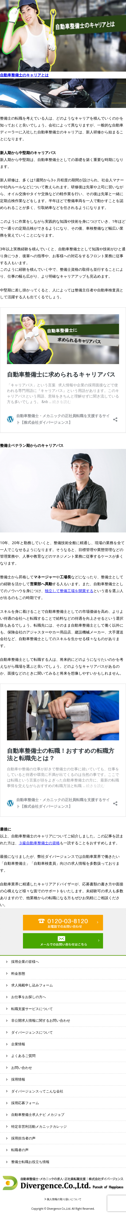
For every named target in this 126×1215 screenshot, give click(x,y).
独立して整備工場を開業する (69, 590)
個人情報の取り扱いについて (64, 1199)
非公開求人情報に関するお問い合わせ (40, 1020)
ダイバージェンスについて (32, 1032)
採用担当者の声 (23, 1138)
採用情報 (18, 1079)
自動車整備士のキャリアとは (24, 74)
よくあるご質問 (23, 1055)
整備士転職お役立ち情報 (30, 1161)
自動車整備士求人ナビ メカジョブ (37, 1114)
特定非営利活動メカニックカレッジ (39, 1126)
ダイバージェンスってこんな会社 (37, 1091)
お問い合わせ (21, 1067)
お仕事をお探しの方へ (28, 996)
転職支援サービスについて (32, 1008)
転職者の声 (20, 1149)
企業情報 (18, 1044)
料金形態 (18, 973)
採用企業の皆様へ (25, 961)
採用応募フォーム (25, 1102)
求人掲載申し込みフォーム (32, 985)
